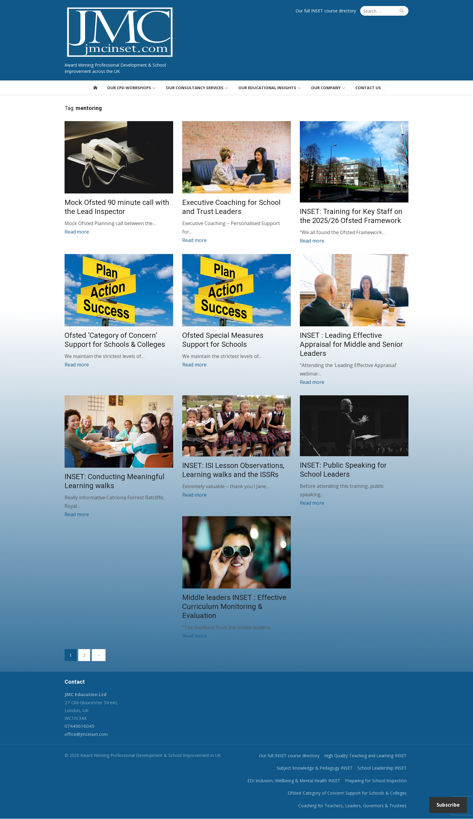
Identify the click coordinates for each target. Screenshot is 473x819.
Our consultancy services (195, 87)
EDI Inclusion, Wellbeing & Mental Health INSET (293, 781)
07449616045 (79, 726)
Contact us (368, 87)
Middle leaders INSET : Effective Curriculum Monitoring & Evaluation (234, 607)
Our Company (326, 87)
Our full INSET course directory (326, 11)
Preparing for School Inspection (376, 781)
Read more (77, 231)
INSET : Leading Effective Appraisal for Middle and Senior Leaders (351, 344)
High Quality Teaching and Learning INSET (365, 756)
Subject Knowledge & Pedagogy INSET (315, 768)
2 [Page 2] (84, 655)
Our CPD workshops (129, 87)
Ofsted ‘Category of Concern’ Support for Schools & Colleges (347, 793)
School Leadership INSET (382, 768)
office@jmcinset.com (86, 734)
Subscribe (448, 805)
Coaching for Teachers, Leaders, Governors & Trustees (352, 806)
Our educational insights (267, 87)
